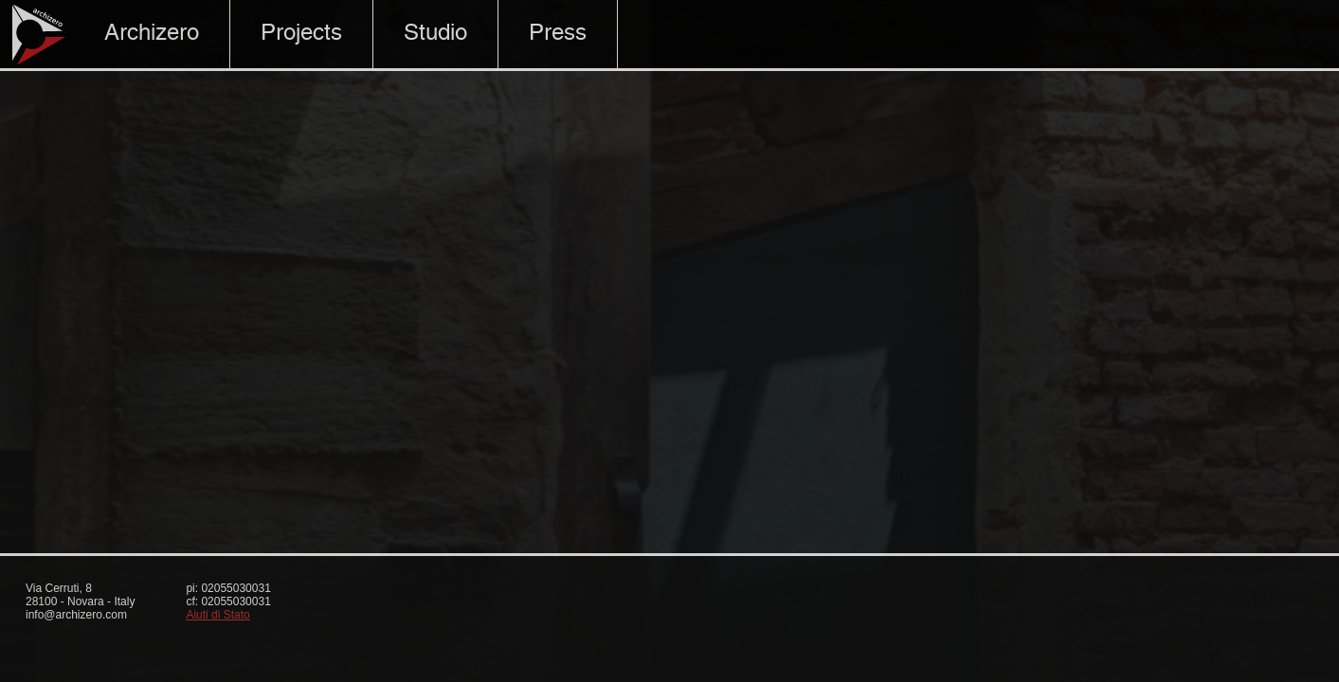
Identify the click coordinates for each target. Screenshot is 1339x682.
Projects (301, 33)
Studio (435, 33)
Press (558, 33)
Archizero (151, 33)
